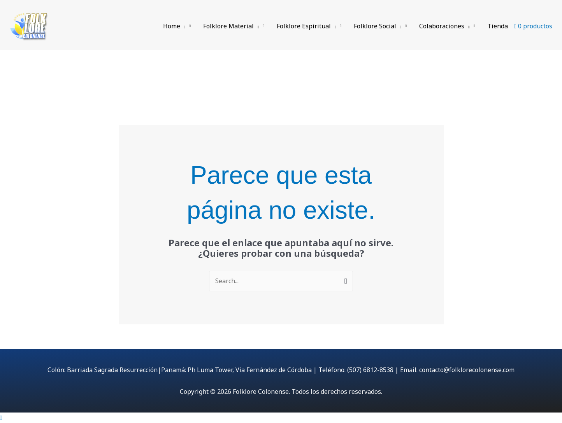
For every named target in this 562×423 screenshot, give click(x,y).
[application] (183, 26)
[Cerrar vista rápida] (1, 417)
